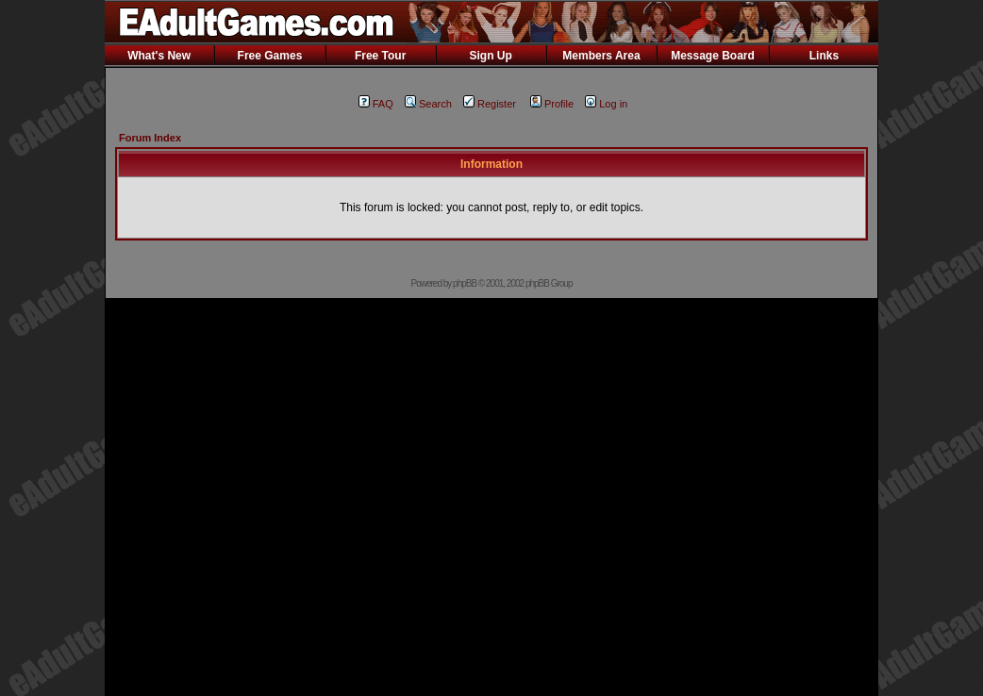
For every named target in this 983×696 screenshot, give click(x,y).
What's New (159, 55)
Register (489, 103)
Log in (606, 103)
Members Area (601, 55)
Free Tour (380, 55)
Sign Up (490, 55)
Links (824, 55)
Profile (552, 103)
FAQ (375, 103)
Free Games (270, 55)
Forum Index (150, 137)
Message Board (713, 55)
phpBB (464, 283)
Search (428, 103)
